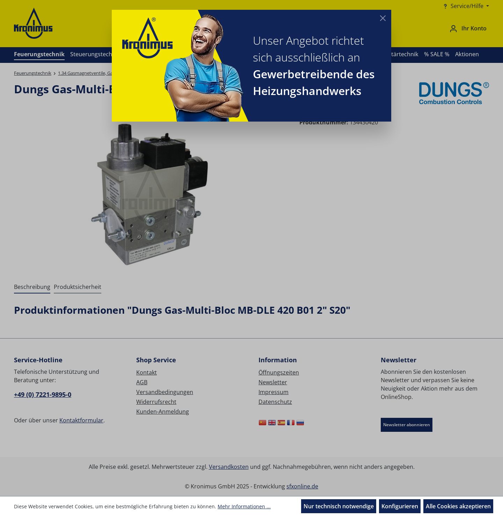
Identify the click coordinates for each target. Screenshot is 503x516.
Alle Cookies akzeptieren (458, 506)
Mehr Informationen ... (244, 506)
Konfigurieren (399, 506)
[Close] (383, 18)
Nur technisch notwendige (339, 506)
